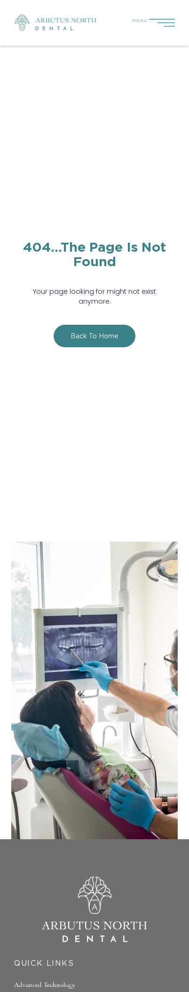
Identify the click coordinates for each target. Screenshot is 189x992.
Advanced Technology (44, 983)
